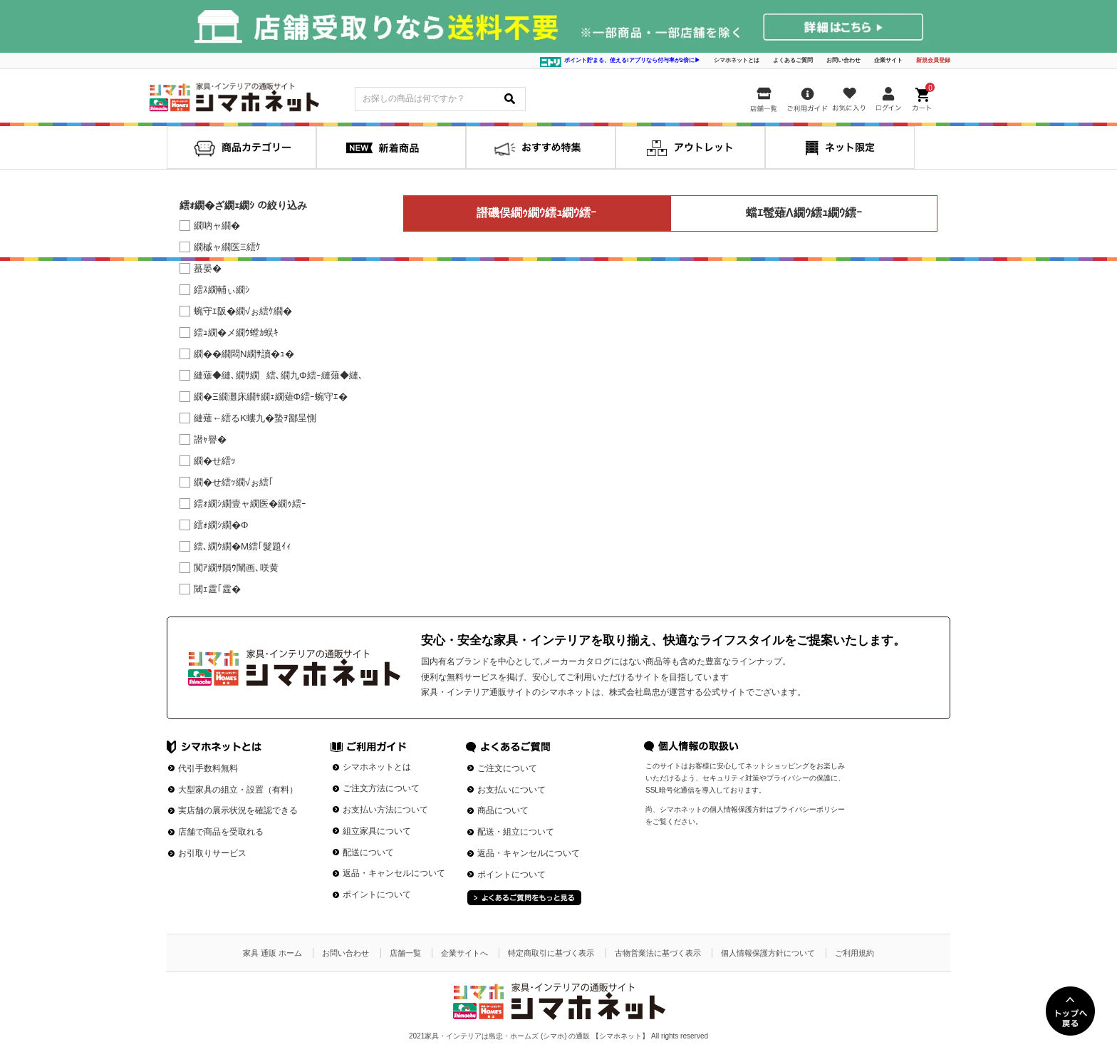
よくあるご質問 (793, 60)
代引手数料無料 (208, 768)
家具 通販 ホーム (272, 953)
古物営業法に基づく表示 (658, 953)
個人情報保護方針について (768, 953)
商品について (503, 810)
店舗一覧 (405, 953)
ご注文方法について (381, 788)
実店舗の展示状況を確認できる (238, 810)
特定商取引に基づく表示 (551, 953)
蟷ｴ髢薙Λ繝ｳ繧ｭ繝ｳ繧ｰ (804, 213)
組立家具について (377, 831)
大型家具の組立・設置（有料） (238, 790)
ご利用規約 (854, 953)
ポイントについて (377, 894)
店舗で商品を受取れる (221, 832)
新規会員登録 (933, 60)
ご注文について (507, 768)
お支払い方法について (385, 810)
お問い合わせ (843, 60)
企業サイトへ (464, 953)
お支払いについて (511, 790)
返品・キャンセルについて (394, 873)
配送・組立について (515, 832)
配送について (368, 852)
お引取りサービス (212, 853)
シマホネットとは (736, 60)
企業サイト (888, 60)
